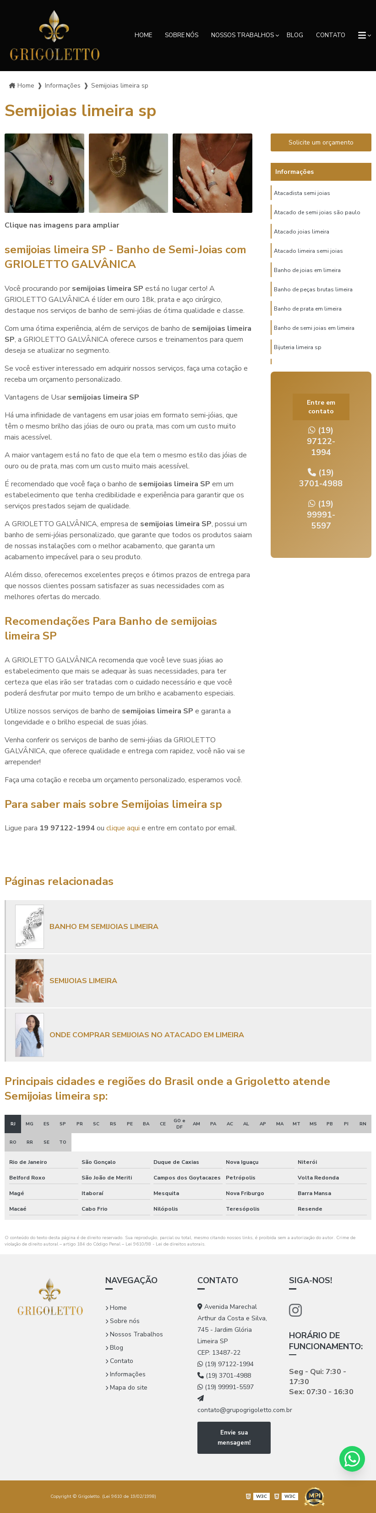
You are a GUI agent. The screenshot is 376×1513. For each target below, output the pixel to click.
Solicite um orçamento (321, 142)
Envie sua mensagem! (234, 1438)
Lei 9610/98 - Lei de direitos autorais (164, 1244)
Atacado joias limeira (301, 231)
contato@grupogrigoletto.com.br (234, 1404)
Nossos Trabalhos (242, 35)
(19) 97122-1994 (321, 441)
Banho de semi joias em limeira (314, 328)
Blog (295, 35)
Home (143, 35)
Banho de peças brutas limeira (313, 289)
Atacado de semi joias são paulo (317, 212)
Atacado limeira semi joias (308, 251)
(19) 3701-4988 (321, 478)
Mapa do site (126, 1387)
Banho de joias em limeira (307, 270)
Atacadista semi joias (302, 193)
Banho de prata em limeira (308, 308)
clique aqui (123, 828)
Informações (125, 1374)
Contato (330, 35)
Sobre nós (181, 35)
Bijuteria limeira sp (298, 347)
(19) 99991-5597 (321, 514)
